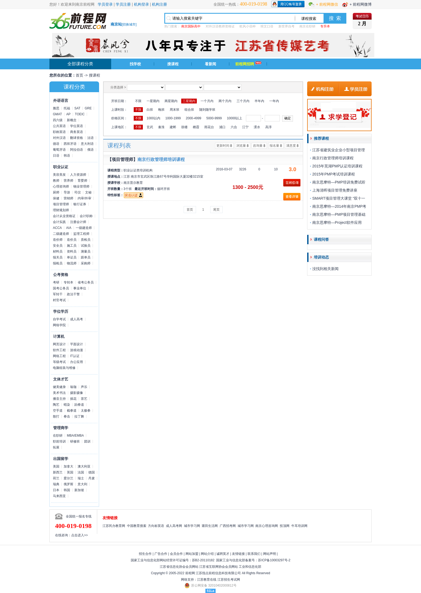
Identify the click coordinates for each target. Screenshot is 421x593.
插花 (73, 398)
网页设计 (59, 344)
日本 (56, 490)
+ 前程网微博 (361, 4)
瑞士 (81, 478)
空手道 (58, 410)
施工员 (72, 245)
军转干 (58, 294)
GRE (88, 108)
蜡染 (67, 404)
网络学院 (59, 325)
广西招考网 (228, 526)
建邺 (173, 127)
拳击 (67, 416)
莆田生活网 (210, 526)
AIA (68, 227)
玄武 (150, 127)
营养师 (68, 180)
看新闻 (210, 64)
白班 (150, 110)
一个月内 (207, 101)
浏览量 (241, 146)
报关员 (58, 257)
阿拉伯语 (76, 149)
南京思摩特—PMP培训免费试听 (338, 182)
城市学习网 (192, 526)
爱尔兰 (68, 478)
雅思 (56, 108)
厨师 (56, 192)
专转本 (68, 282)
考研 (56, 282)
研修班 (75, 441)
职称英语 (59, 132)
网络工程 (59, 356)
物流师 (72, 263)
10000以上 (234, 118)
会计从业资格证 (64, 216)
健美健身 (59, 387)
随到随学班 (207, 110)
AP (68, 114)
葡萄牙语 (59, 149)
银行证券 (79, 204)
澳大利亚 (84, 466)
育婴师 (82, 180)
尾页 (216, 209)
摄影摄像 (76, 392)
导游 (67, 192)
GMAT (57, 114)
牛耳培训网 (299, 526)
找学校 (135, 64)
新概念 (72, 120)
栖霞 (196, 127)
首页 (79, 75)
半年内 (259, 101)
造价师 (58, 239)
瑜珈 (73, 387)
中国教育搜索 (136, 526)
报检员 (58, 263)
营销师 (68, 198)
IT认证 (74, 356)
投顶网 (284, 526)
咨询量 (258, 146)
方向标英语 (156, 526)
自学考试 (59, 319)
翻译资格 (76, 137)
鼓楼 (184, 127)
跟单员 (85, 257)
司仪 (77, 192)
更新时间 (222, 146)
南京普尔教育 (133, 183)
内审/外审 (84, 198)
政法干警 (73, 294)
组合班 (189, 110)
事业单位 (79, 288)
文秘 (88, 192)
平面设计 (76, 344)
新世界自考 (286, 26)
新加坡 (79, 490)
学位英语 (76, 126)
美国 (56, 466)
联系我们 (254, 554)
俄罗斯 (68, 484)
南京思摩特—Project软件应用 (337, 222)
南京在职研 (307, 26)
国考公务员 (61, 288)
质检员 (85, 239)
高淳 (268, 127)
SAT (77, 108)
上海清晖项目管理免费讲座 (334, 190)
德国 (91, 472)
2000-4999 (193, 118)
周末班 (174, 110)
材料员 (58, 251)
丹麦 (91, 478)
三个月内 (243, 101)
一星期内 (153, 101)
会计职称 (86, 216)
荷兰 (56, 478)
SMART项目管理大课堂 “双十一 (338, 198)
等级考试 (59, 362)
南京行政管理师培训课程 (161, 159)
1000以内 (153, 118)
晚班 (161, 110)
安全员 (58, 245)
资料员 (72, 251)
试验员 (85, 245)
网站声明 (269, 554)
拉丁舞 (79, 416)
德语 (56, 143)
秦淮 (161, 127)
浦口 (222, 127)
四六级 (58, 120)
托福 (67, 108)
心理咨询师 (61, 186)
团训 (87, 441)
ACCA (57, 227)
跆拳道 (79, 404)
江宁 (245, 127)
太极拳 (85, 410)
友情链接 (238, 554)
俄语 (90, 149)
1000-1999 (173, 118)
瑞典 (56, 484)
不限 (138, 101)
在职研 (58, 435)
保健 (56, 198)
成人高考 (76, 319)
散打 (56, 416)
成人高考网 (174, 526)
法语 (90, 137)
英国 (70, 472)
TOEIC (80, 114)
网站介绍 (207, 554)
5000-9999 (214, 118)
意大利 (82, 484)
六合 (234, 127)
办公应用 (76, 362)
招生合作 (145, 554)
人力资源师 (78, 174)
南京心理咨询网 (266, 526)
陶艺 (56, 404)
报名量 (274, 146)
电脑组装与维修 (64, 367)
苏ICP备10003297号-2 (274, 560)
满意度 (291, 146)
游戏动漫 (76, 350)
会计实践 (59, 222)
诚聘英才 (222, 554)
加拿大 (68, 466)
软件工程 (59, 350)
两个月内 (225, 101)
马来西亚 (59, 496)
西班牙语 (70, 143)
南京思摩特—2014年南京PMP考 (339, 206)
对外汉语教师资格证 (220, 26)
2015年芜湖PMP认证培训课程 (337, 166)
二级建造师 (61, 233)
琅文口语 (266, 26)
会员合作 (176, 554)
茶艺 (84, 398)
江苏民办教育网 (114, 526)
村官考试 (59, 300)
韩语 (67, 155)
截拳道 (72, 410)
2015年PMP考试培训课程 (333, 174)
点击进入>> (79, 535)
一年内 (274, 101)
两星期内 (171, 101)
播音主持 (59, 398)
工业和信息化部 (250, 567)
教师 (56, 180)
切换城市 (129, 24)
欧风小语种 (247, 26)
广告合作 (160, 554)
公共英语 (59, 126)
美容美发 (59, 174)
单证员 (72, 257)
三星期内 (189, 101)
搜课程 (173, 64)
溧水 (257, 127)
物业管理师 (81, 186)
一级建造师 (84, 227)
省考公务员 (86, 282)
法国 (81, 472)
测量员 (85, 251)
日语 (56, 155)
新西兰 (58, 472)
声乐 (84, 387)
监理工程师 (81, 233)
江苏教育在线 (206, 579)
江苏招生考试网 (228, 579)
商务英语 (76, 132)
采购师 (85, 263)
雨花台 (209, 127)
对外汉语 (59, 137)
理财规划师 (61, 210)
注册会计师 (78, 222)
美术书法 (59, 392)
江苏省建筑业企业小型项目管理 (338, 150)
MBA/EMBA (75, 435)
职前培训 (59, 441)
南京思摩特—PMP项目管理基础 (338, 214)
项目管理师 (61, 204)
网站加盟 (192, 554)
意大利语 (87, 143)
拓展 (56, 447)
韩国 (67, 490)
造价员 (72, 239)
